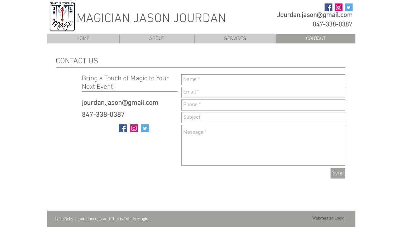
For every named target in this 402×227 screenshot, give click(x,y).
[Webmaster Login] (328, 218)
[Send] (338, 173)
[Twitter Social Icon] (349, 7)
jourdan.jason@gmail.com (120, 103)
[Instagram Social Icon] (339, 7)
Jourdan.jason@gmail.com (315, 15)
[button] (235, 38)
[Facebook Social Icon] (328, 7)
